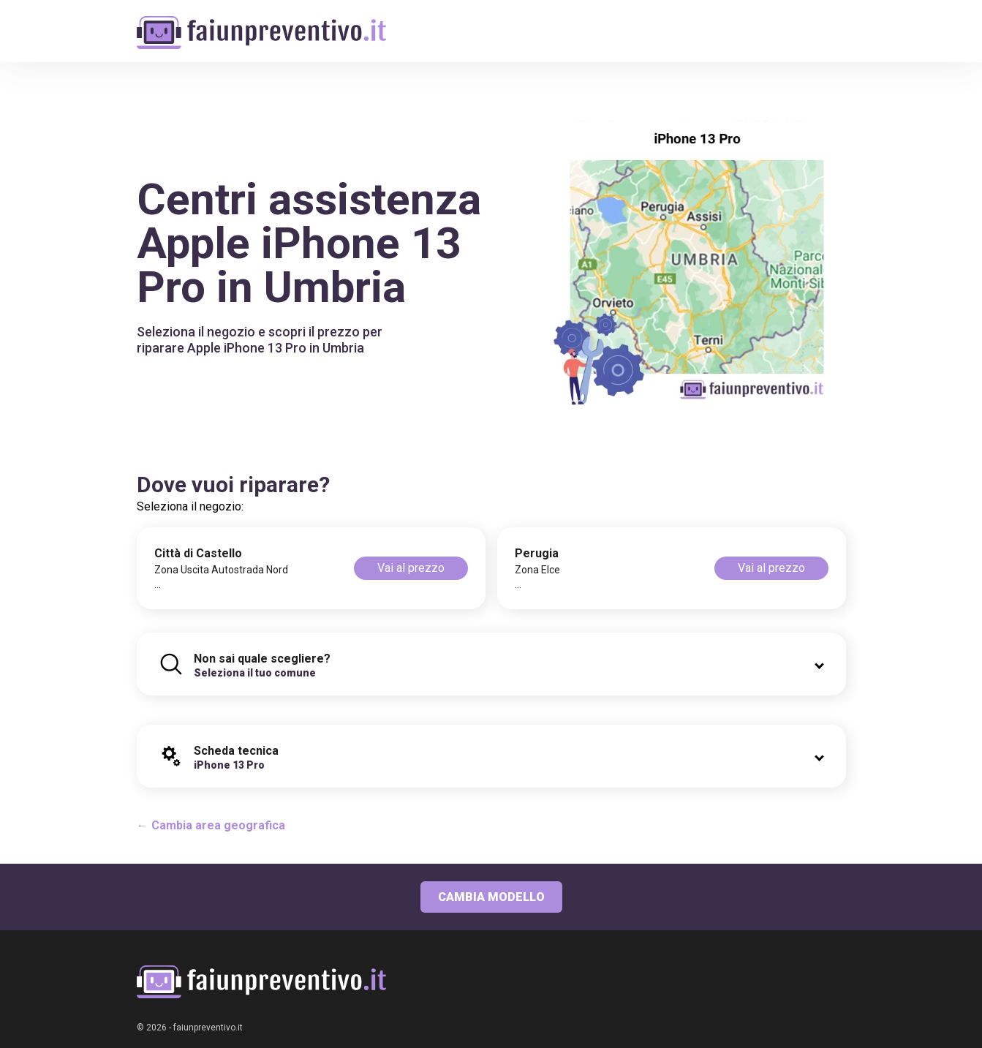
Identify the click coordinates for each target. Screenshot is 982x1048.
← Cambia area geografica (211, 825)
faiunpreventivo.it (208, 1027)
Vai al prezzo (411, 568)
